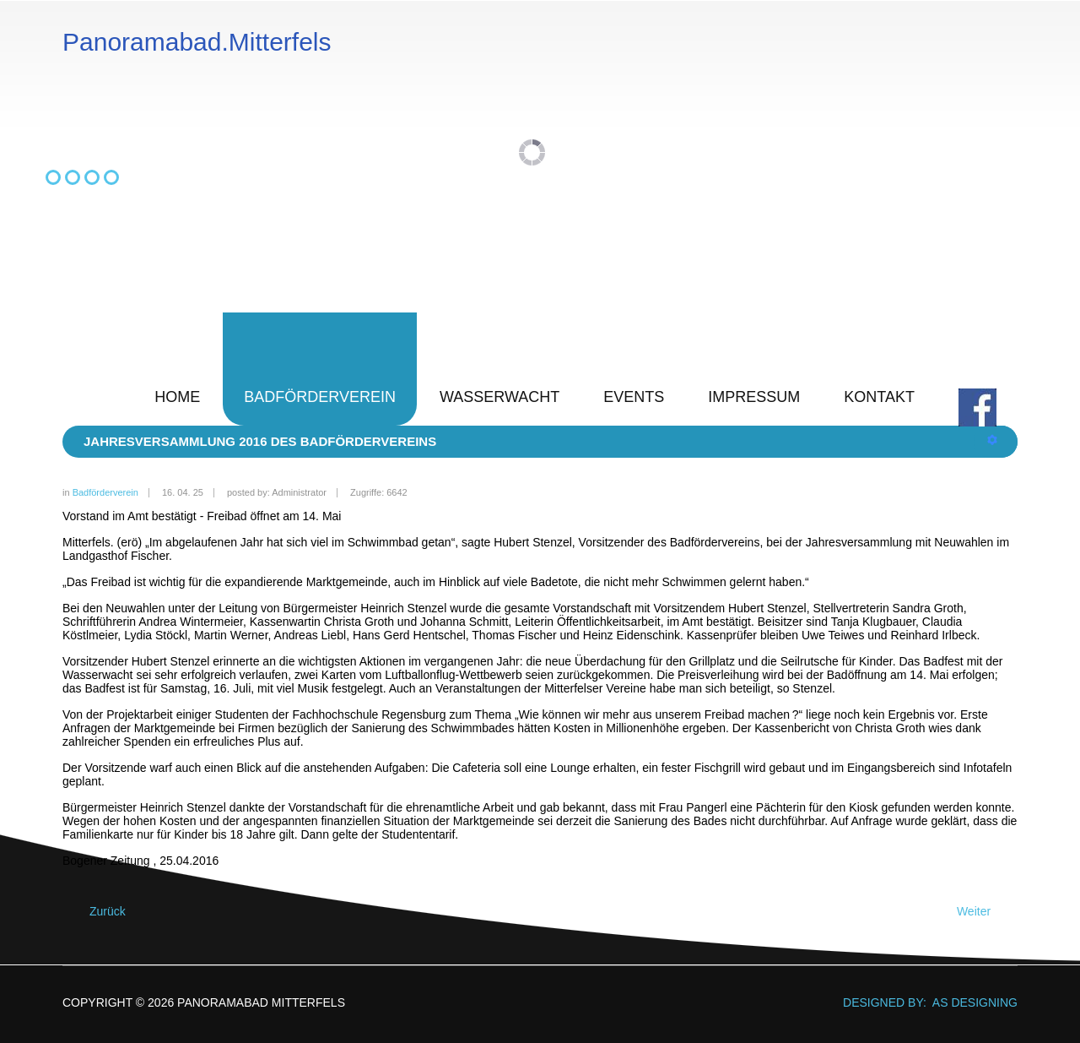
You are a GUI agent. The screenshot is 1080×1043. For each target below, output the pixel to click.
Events (633, 396)
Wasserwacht (499, 396)
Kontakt (879, 396)
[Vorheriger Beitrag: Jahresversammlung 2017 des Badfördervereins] (100, 911)
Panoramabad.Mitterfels (197, 42)
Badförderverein (320, 396)
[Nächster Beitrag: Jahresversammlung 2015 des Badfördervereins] (981, 911)
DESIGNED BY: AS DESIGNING (923, 1002)
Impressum (754, 396)
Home (177, 396)
